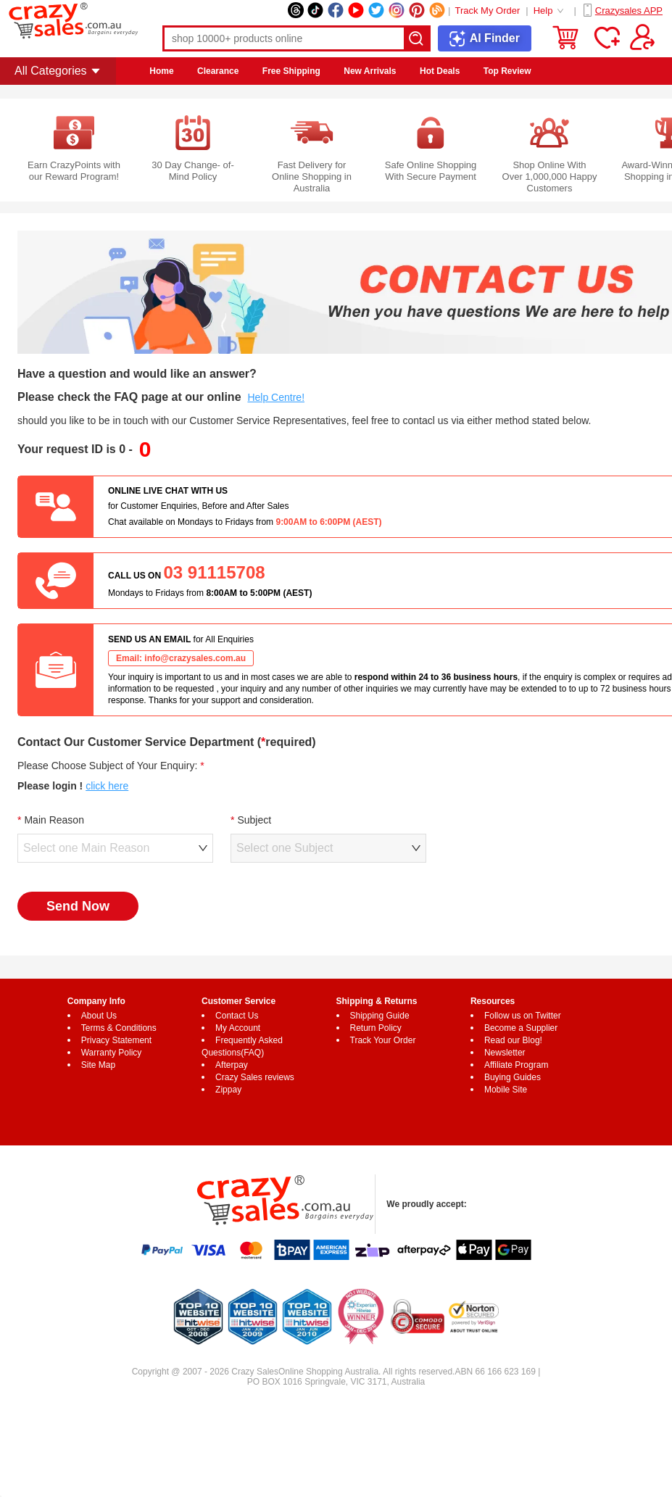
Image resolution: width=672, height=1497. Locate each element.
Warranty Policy (111, 1053)
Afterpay (231, 1065)
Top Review (507, 71)
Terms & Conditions (119, 1028)
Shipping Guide (380, 1016)
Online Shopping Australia (328, 1372)
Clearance (217, 71)
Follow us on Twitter (522, 1016)
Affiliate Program (516, 1065)
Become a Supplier (520, 1028)
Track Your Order (383, 1040)
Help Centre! (275, 397)
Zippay (228, 1090)
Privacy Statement (116, 1040)
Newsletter (505, 1053)
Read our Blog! (513, 1040)
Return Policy (376, 1028)
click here (107, 786)
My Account (237, 1028)
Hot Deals (440, 71)
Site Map (98, 1065)
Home (161, 71)
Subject (254, 820)
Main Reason (54, 820)
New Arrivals (370, 71)
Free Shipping (291, 71)
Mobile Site (505, 1090)
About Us (99, 1016)
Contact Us (236, 1016)
